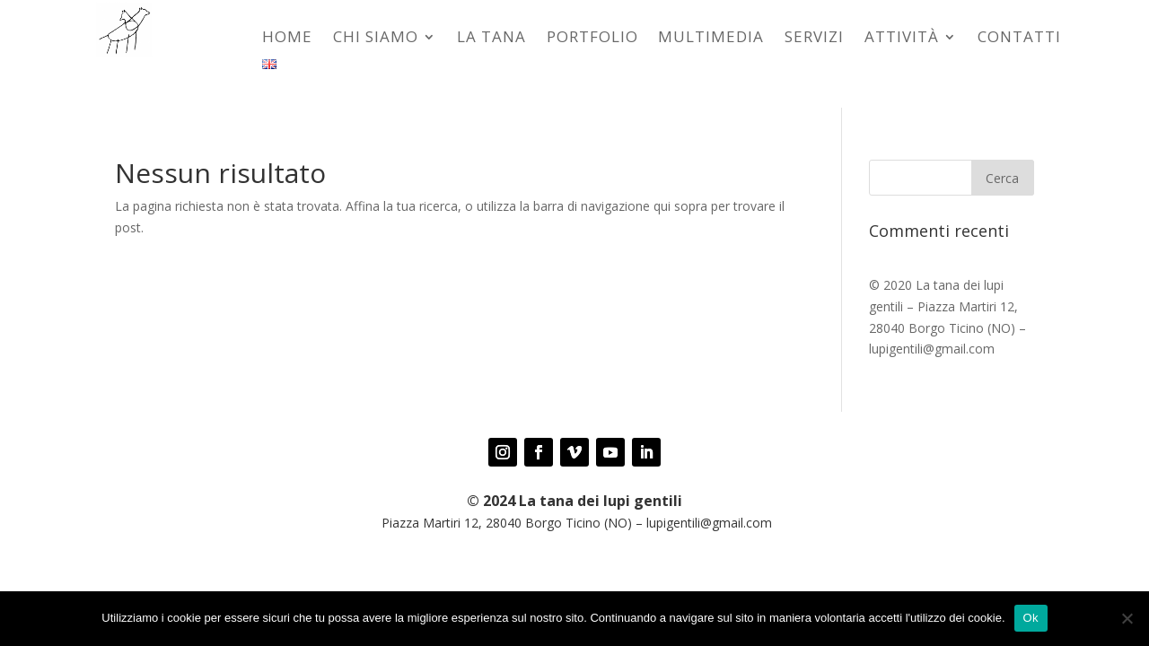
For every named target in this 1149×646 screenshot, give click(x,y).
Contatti (1019, 39)
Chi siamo (375, 39)
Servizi (814, 39)
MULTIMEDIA (711, 39)
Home (287, 39)
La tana (491, 39)
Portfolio (592, 39)
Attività (901, 39)
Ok (1031, 617)
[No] (1127, 618)
